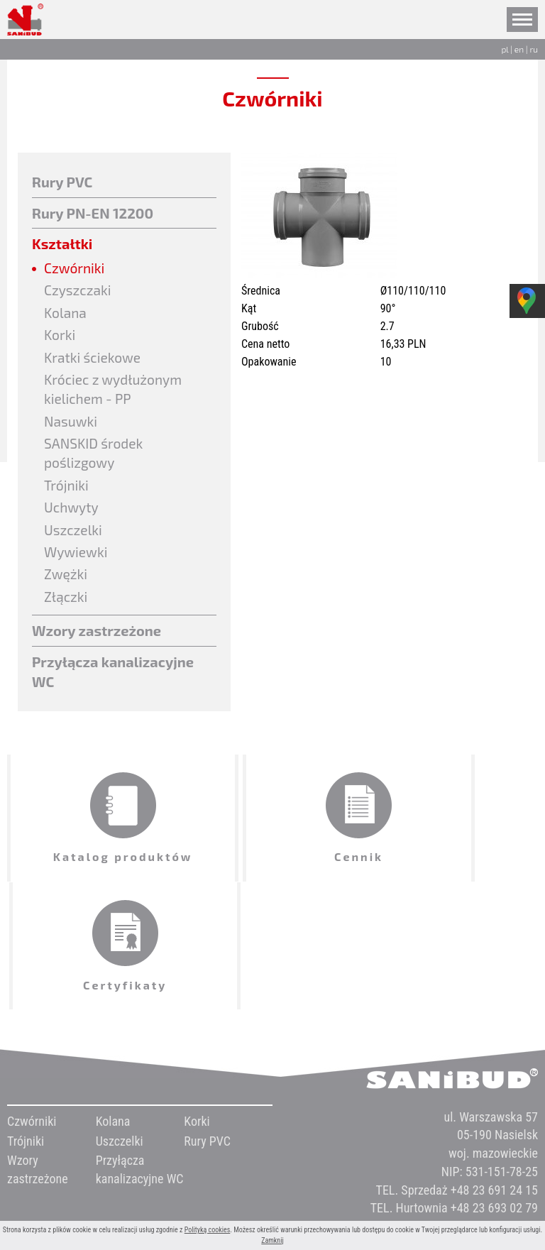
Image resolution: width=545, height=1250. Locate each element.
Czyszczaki (79, 291)
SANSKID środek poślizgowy (95, 461)
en (519, 49)
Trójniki (67, 494)
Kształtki (62, 243)
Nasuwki (71, 427)
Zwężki (66, 586)
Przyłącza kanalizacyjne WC (113, 685)
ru (533, 49)
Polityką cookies (208, 1230)
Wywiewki (77, 562)
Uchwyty (72, 516)
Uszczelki (74, 540)
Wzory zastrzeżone (96, 643)
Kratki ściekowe (94, 360)
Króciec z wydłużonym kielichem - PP (116, 394)
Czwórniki (75, 268)
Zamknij (272, 1240)
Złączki (66, 609)
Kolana (66, 314)
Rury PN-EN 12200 (92, 212)
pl (504, 49)
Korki (60, 337)
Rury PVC (62, 181)
